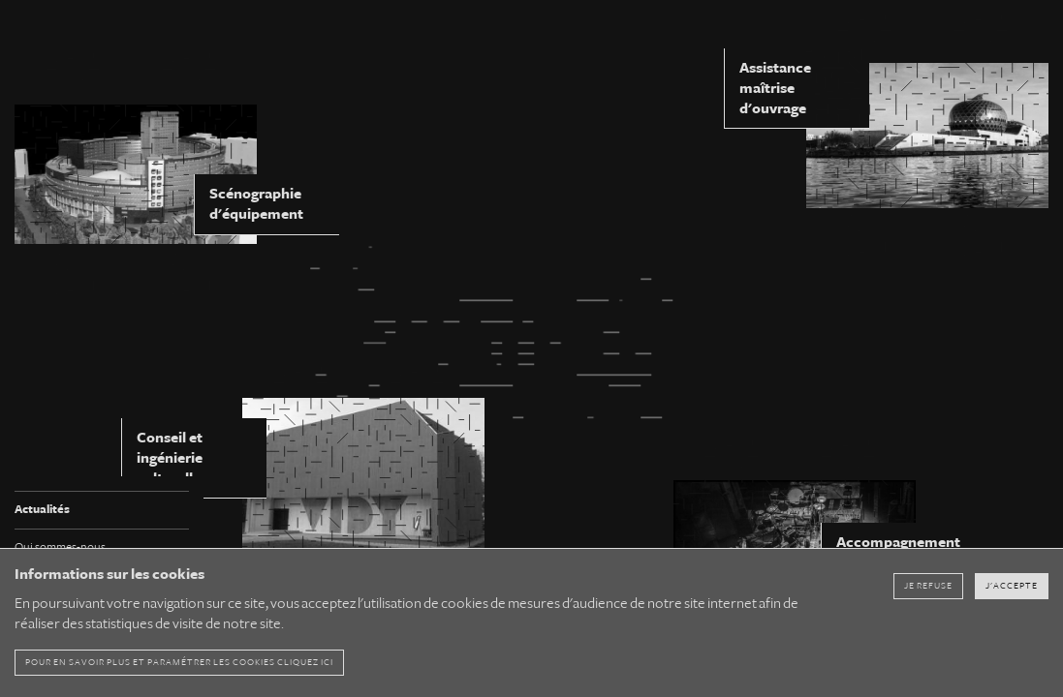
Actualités (42, 509)
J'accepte (1011, 586)
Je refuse (928, 586)
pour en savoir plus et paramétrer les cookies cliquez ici (179, 662)
